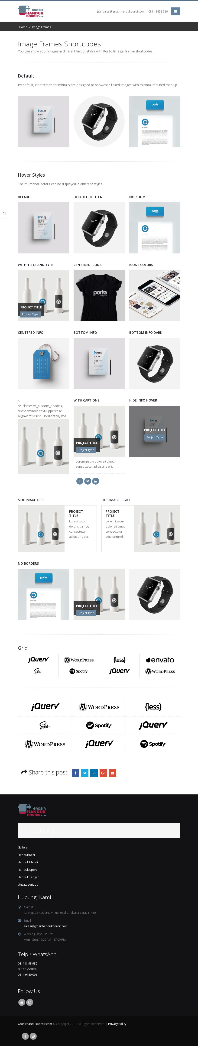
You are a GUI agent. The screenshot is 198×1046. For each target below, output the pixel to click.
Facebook (75, 773)
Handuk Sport (27, 870)
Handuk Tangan (28, 877)
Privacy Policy (117, 1024)
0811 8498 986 (158, 11)
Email (112, 773)
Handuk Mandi (28, 862)
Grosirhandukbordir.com (35, 1024)
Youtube (21, 1002)
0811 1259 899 (27, 969)
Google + (103, 773)
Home (23, 27)
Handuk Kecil (27, 855)
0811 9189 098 (27, 975)
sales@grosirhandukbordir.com (124, 11)
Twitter (84, 773)
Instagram (29, 1002)
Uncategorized (28, 885)
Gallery (22, 847)
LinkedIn (94, 773)
